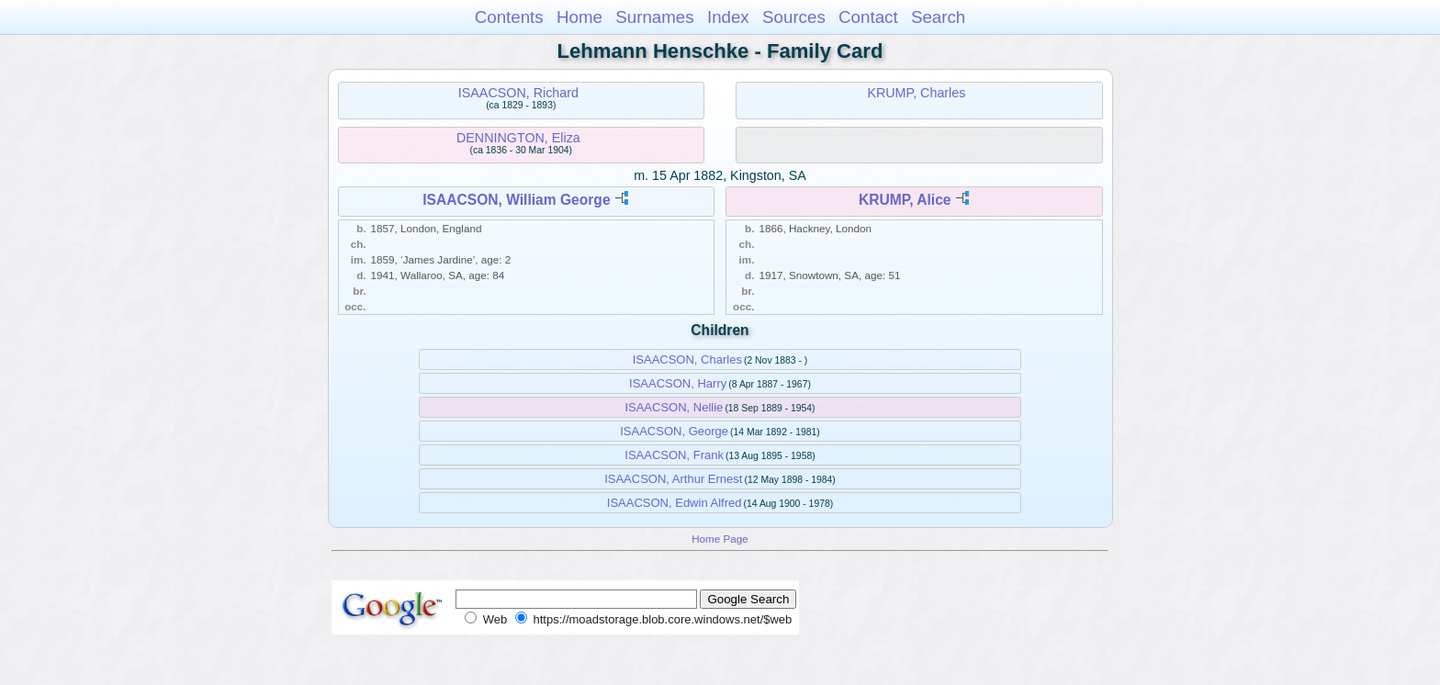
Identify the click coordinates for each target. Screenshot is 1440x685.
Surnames (654, 17)
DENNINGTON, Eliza (518, 137)
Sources (794, 17)
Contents (509, 17)
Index (728, 17)
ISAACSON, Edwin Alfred (674, 503)
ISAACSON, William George (516, 200)
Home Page (720, 539)
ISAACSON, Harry (677, 383)
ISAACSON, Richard (518, 92)
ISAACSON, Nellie (673, 407)
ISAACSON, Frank (674, 455)
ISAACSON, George (674, 431)
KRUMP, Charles (916, 92)
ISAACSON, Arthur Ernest (673, 479)
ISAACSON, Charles (687, 359)
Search (938, 17)
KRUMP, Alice (905, 200)
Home (579, 17)
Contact (868, 17)
